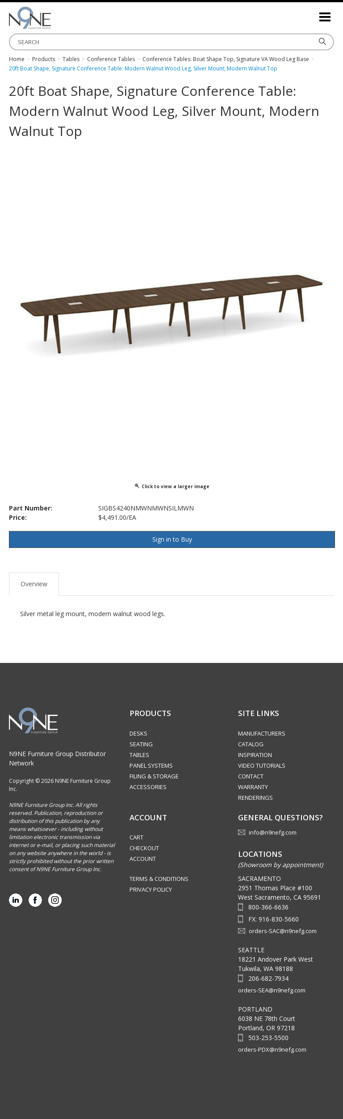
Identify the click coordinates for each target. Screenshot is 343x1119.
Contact (251, 776)
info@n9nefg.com (273, 832)
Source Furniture (53, 18)
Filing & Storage (154, 776)
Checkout (144, 848)
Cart (136, 837)
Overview (34, 584)
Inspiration (255, 755)
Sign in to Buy (172, 539)
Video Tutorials (261, 765)
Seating (141, 744)
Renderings (255, 798)
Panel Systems (151, 765)
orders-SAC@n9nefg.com (283, 931)
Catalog (251, 744)
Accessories (148, 787)
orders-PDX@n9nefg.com (272, 1049)
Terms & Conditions (159, 879)
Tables (139, 755)
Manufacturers (261, 733)
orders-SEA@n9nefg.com (271, 990)
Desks (138, 733)
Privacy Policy (151, 889)
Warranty (253, 787)
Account (143, 859)
